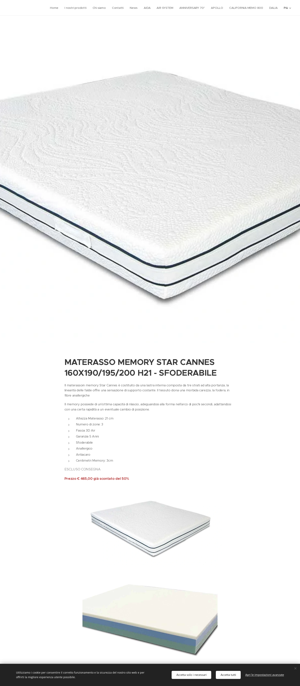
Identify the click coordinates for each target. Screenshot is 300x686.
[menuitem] (51, 8)
